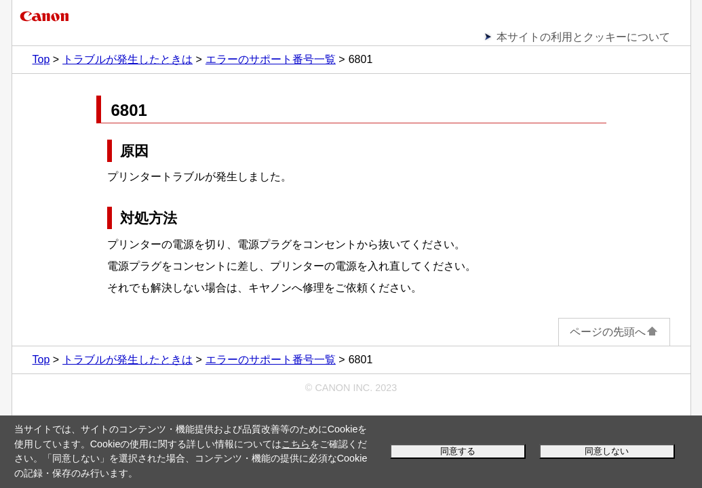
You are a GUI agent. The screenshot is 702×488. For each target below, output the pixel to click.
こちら (295, 444)
